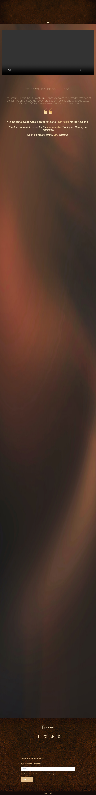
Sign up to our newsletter (30, 764)
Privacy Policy (48, 793)
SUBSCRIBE (27, 779)
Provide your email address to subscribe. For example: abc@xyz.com (40, 774)
